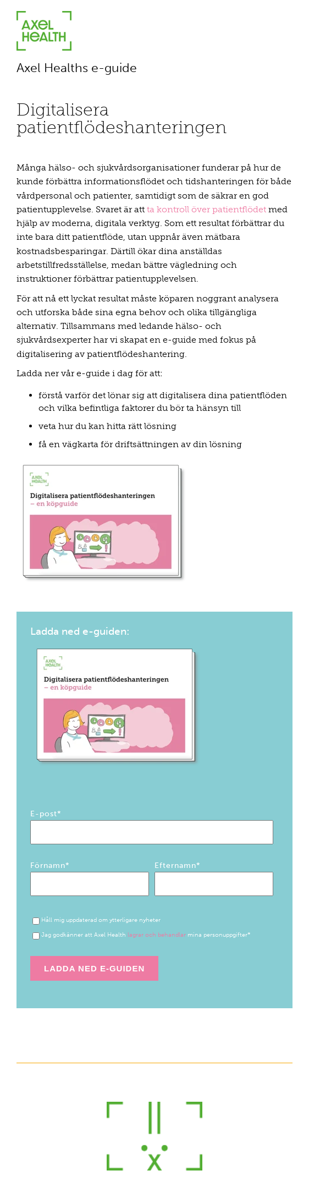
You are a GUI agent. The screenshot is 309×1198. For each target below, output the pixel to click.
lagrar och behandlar (157, 934)
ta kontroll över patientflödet (206, 209)
